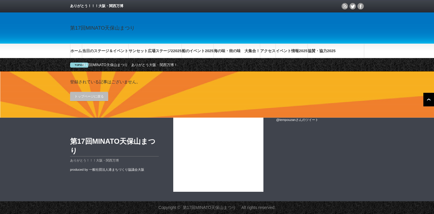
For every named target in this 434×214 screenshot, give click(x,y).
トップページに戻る (89, 96)
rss (344, 6)
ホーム (76, 51)
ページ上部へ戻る (428, 99)
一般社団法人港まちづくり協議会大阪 (116, 169)
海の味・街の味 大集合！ (237, 51)
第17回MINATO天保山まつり (105, 28)
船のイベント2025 (197, 51)
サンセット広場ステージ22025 (155, 51)
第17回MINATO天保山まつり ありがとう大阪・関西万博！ (129, 65)
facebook (360, 6)
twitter (352, 6)
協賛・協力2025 (322, 51)
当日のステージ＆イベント (105, 51)
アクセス (268, 51)
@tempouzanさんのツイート (297, 120)
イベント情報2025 (291, 51)
